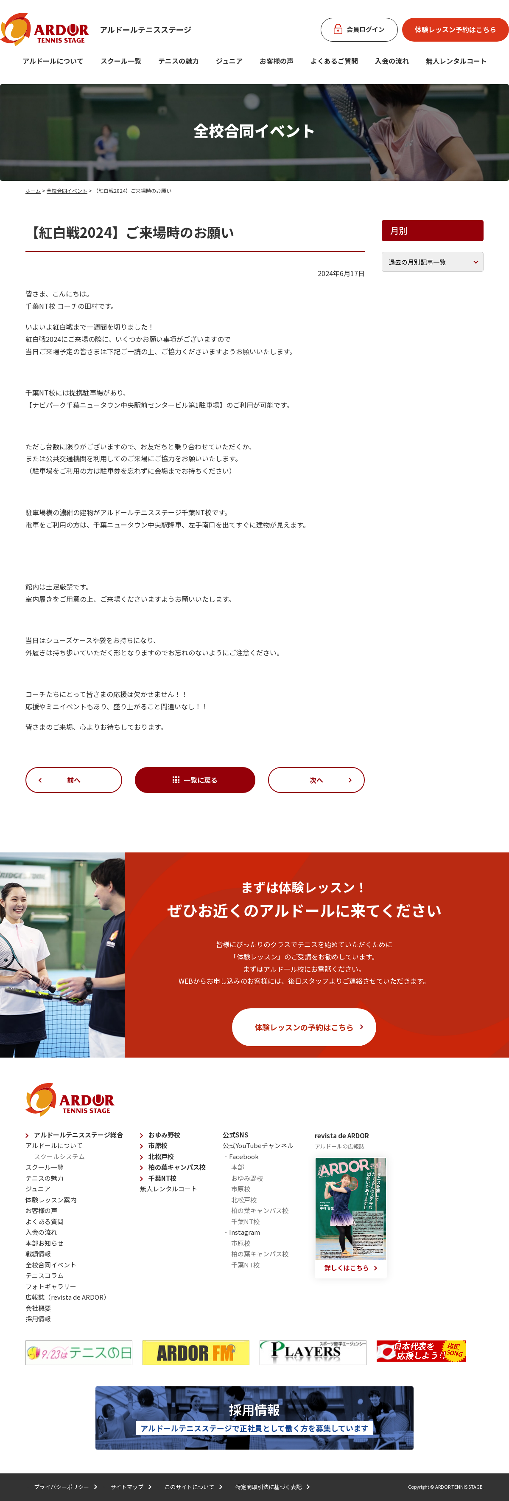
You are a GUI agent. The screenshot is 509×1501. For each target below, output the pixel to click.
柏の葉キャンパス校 (177, 1166)
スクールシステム (59, 1156)
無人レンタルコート (168, 1188)
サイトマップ (126, 1487)
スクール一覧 (121, 61)
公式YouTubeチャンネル (258, 1145)
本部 (237, 1166)
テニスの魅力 (178, 61)
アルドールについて (53, 61)
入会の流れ (392, 61)
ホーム (33, 190)
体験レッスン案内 (50, 1199)
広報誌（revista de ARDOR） (67, 1296)
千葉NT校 (162, 1178)
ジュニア (229, 61)
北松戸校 (161, 1156)
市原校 (158, 1145)
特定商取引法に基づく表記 (268, 1487)
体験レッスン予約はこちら (455, 29)
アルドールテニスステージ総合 (78, 1134)
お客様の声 (277, 61)
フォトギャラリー (50, 1286)
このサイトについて (189, 1487)
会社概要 (38, 1308)
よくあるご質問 (334, 61)
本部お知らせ (44, 1243)
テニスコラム (44, 1275)
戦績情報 (38, 1253)
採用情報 (38, 1318)
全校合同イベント (67, 190)
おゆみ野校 (164, 1134)
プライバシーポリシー (61, 1487)
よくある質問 (44, 1221)
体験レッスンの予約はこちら (304, 1027)
